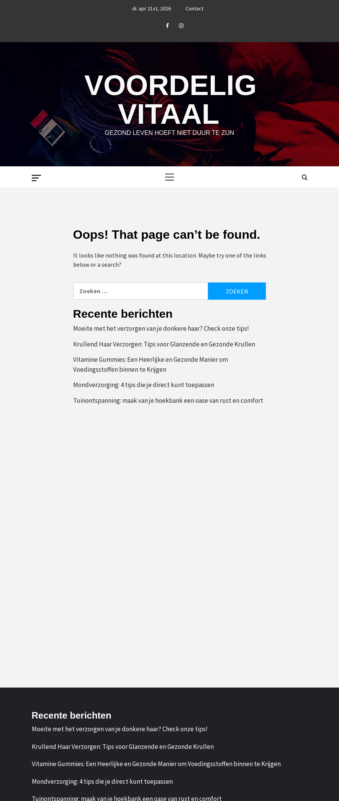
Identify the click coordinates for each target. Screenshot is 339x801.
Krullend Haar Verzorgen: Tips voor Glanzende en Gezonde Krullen (164, 344)
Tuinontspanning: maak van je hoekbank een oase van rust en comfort (168, 400)
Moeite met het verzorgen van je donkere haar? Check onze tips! (161, 328)
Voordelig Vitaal (170, 99)
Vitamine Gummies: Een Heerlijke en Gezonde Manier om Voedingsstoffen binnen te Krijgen (150, 364)
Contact (194, 8)
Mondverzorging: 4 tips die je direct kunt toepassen (143, 385)
